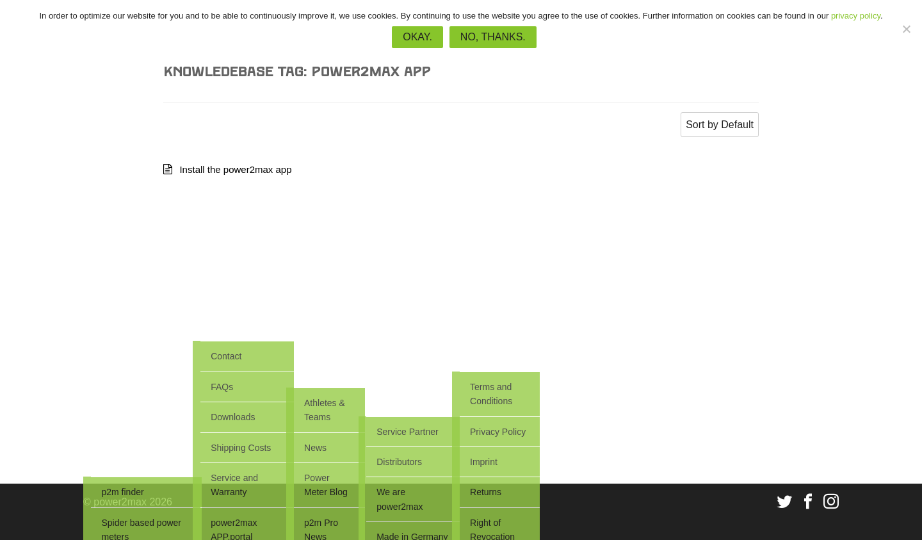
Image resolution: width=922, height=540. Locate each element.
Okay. (417, 36)
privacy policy (855, 15)
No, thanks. (493, 36)
